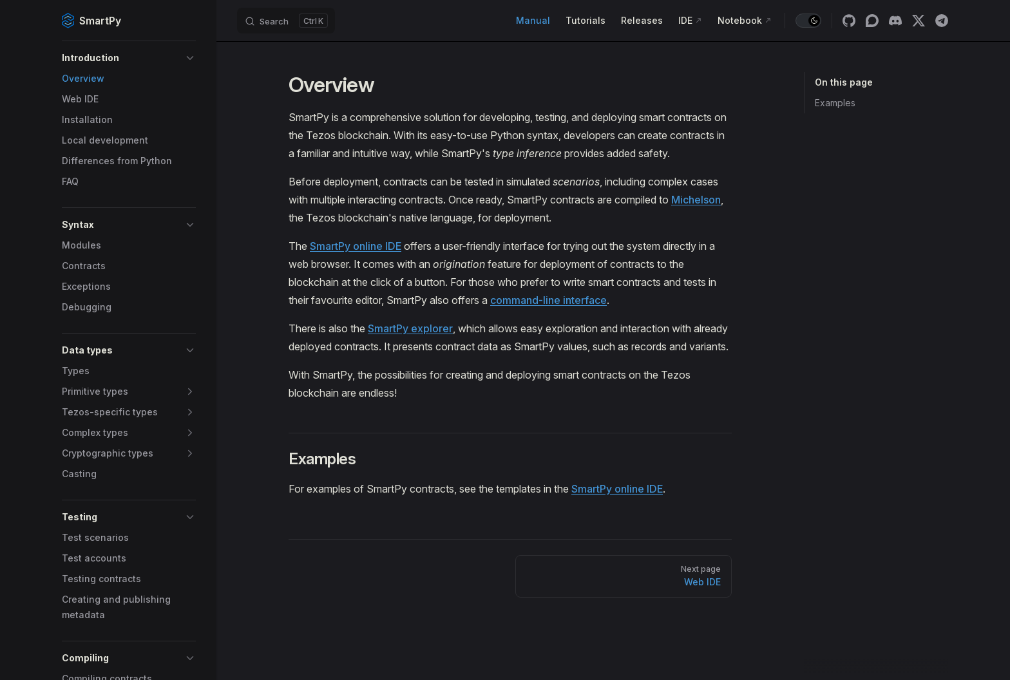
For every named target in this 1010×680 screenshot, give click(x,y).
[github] (849, 20)
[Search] (286, 20)
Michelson (696, 199)
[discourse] (872, 20)
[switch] (808, 21)
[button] (129, 58)
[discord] (895, 20)
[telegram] (941, 20)
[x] (918, 20)
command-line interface (548, 300)
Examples (835, 102)
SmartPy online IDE (355, 246)
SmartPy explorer (410, 328)
